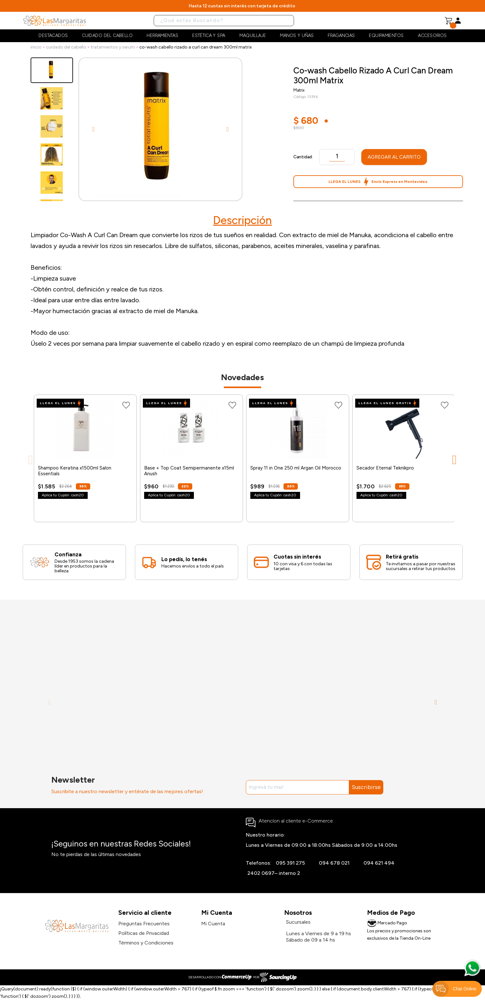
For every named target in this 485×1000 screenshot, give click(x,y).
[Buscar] (224, 20)
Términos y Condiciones (145, 943)
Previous (93, 129)
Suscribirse (366, 787)
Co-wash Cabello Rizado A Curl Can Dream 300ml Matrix (195, 47)
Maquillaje (252, 35)
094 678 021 (334, 863)
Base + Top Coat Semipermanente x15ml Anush (189, 471)
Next (227, 129)
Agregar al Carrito (394, 157)
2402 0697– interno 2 (273, 873)
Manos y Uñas (297, 35)
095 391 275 (290, 863)
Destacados (53, 35)
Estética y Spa (208, 35)
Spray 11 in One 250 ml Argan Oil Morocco (295, 468)
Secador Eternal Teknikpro (385, 468)
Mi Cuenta (213, 924)
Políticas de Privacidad (143, 933)
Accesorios (432, 35)
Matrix (299, 90)
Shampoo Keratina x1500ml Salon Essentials (74, 471)
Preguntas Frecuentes (144, 924)
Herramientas (162, 35)
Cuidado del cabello (107, 35)
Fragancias (341, 35)
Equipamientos (386, 35)
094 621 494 (379, 863)
